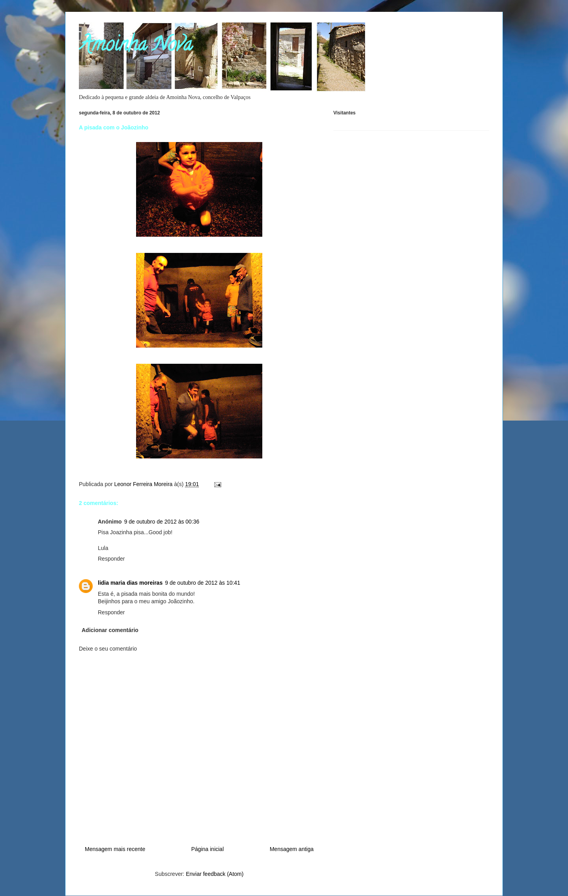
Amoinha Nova (135, 46)
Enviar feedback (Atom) (214, 874)
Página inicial (207, 849)
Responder (111, 559)
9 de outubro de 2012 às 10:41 (202, 583)
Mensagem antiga (292, 849)
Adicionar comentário (110, 630)
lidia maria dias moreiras (130, 583)
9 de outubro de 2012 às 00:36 (162, 521)
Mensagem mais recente (115, 849)
